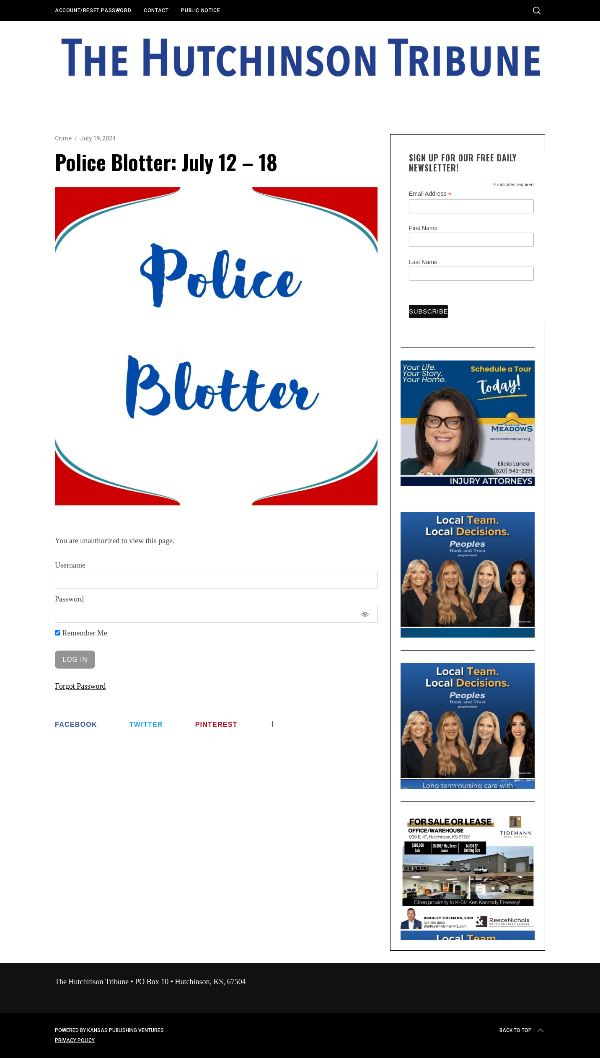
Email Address (430, 194)
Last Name (423, 262)
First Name (423, 228)
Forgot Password (80, 686)
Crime (63, 138)
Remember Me (81, 633)
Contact (156, 10)
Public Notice (200, 10)
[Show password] (365, 614)
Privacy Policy (75, 1040)
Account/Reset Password (93, 10)
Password (69, 599)
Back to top (522, 1030)
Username (70, 565)
